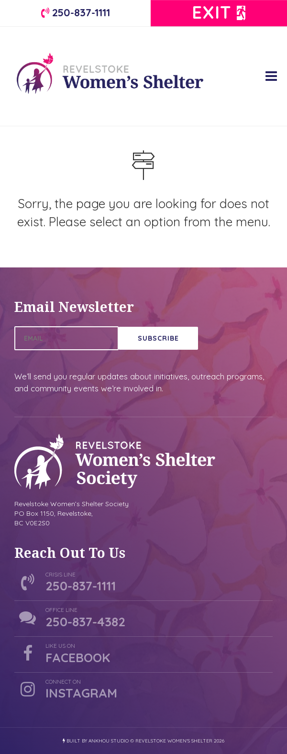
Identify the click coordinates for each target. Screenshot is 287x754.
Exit (219, 12)
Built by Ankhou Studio (96, 741)
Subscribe (158, 338)
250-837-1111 (75, 12)
